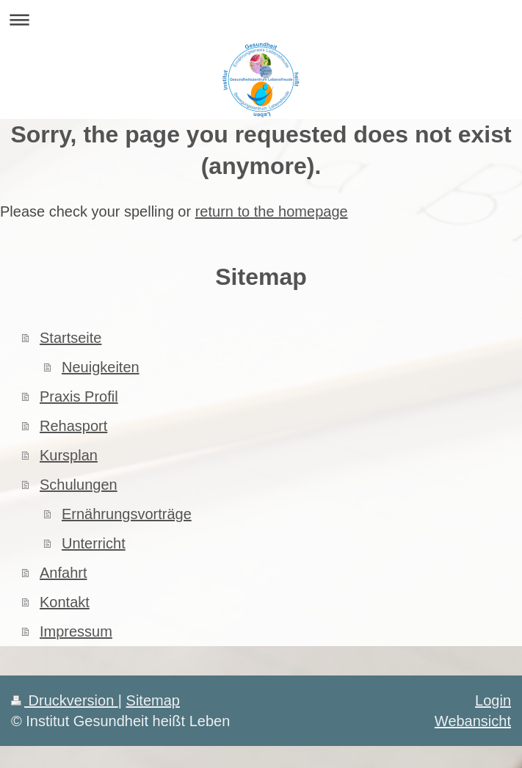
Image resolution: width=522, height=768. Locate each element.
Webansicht (473, 721)
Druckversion (64, 700)
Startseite (70, 338)
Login (493, 700)
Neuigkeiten (100, 367)
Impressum (76, 631)
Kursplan (69, 455)
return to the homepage (271, 211)
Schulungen (78, 485)
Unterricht (94, 543)
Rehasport (73, 426)
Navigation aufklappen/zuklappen (261, 19)
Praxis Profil (79, 396)
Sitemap (153, 700)
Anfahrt (63, 573)
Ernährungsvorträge (127, 514)
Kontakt (65, 602)
